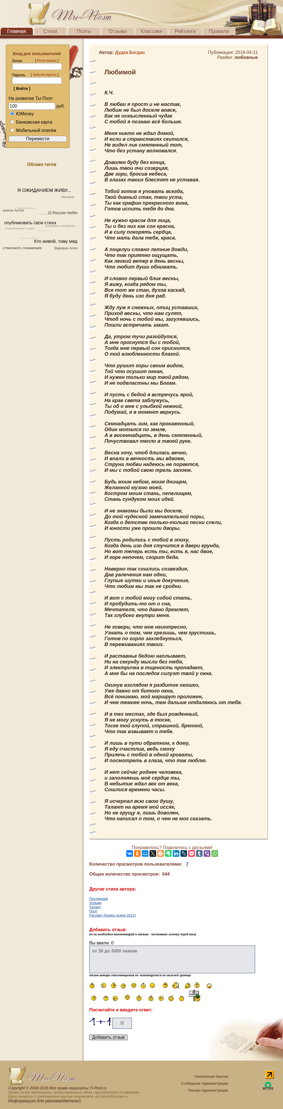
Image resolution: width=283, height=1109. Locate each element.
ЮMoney (22, 113)
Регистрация (46, 61)
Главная (16, 31)
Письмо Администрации (208, 1090)
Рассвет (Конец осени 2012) (112, 915)
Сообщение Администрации (204, 1083)
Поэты (84, 31)
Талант (95, 907)
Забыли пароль (44, 75)
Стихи (50, 31)
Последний (98, 899)
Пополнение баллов (211, 1076)
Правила (219, 31)
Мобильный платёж (33, 130)
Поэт (93, 911)
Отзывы (118, 31)
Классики (151, 31)
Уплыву (95, 903)
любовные (246, 57)
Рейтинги (185, 31)
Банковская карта (31, 122)
